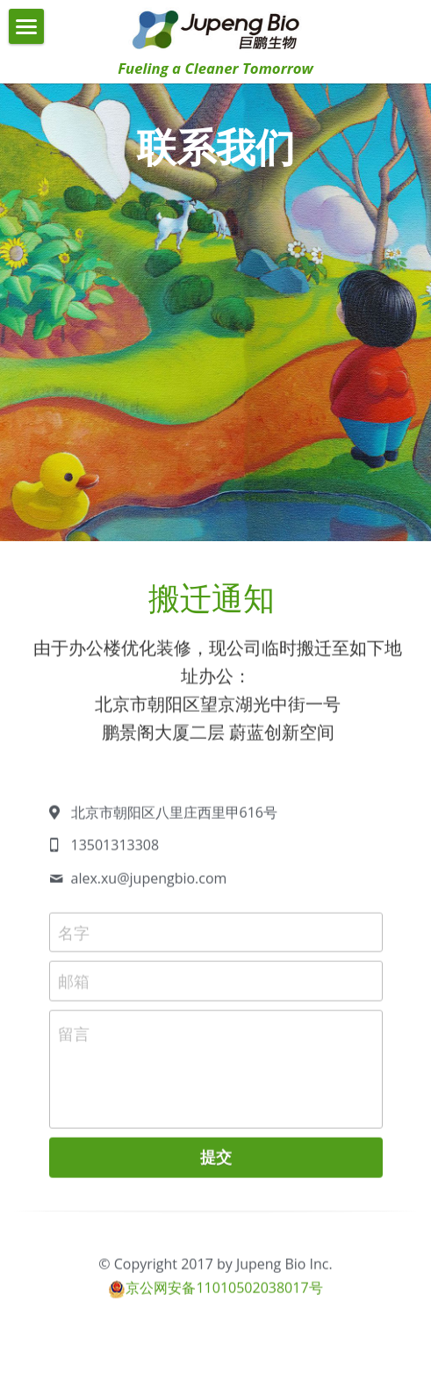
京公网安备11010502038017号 (224, 1294)
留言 (74, 1040)
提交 (216, 1163)
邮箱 (74, 987)
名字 (74, 938)
